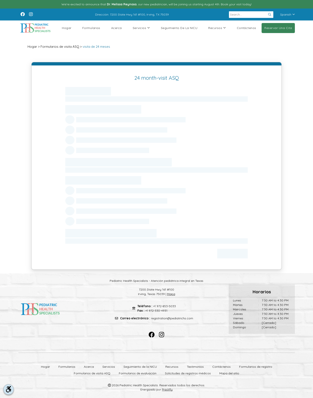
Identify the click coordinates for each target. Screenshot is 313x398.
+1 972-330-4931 (156, 311)
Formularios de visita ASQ (60, 47)
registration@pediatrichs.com (172, 318)
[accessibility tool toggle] (8, 389)
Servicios (141, 28)
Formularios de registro (255, 367)
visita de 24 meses (96, 47)
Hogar (66, 28)
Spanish (287, 14)
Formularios (91, 28)
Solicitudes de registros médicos (188, 373)
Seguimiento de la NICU (179, 28)
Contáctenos (246, 28)
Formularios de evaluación (137, 373)
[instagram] (31, 14)
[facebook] (22, 14)
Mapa (171, 294)
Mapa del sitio (229, 373)
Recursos (217, 28)
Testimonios (195, 367)
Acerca (116, 28)
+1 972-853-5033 (164, 306)
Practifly (167, 389)
